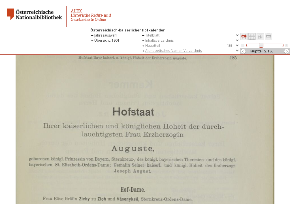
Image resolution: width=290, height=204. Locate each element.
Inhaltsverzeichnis (159, 40)
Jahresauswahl (105, 35)
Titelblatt (152, 35)
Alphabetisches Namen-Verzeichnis (173, 50)
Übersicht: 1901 (107, 40)
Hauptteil (152, 45)
